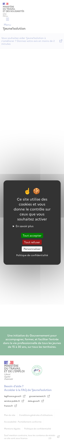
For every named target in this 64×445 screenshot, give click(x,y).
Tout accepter (32, 235)
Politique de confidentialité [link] (32, 255)
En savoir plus (24, 226)
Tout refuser (32, 242)
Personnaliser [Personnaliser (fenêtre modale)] (32, 249)
